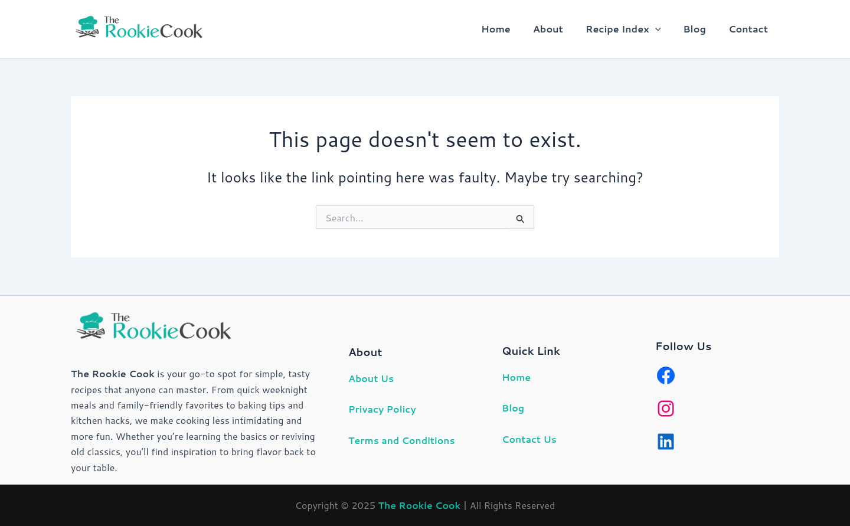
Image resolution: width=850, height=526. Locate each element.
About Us (371, 378)
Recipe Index (631, 29)
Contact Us (529, 439)
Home (512, 28)
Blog (699, 28)
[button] (664, 29)
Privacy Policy (382, 409)
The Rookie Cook (419, 505)
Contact (750, 28)
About (560, 28)
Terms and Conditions (402, 440)
